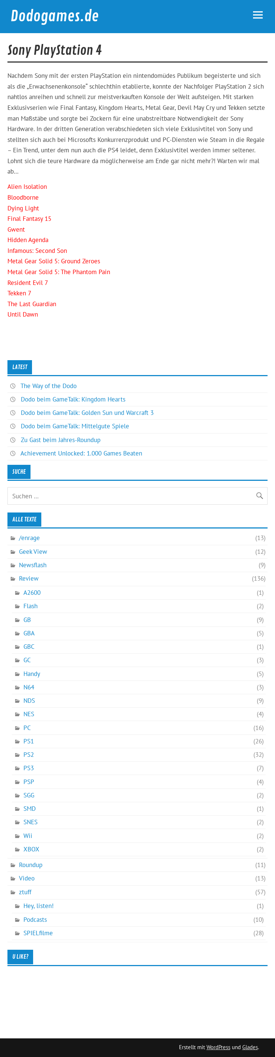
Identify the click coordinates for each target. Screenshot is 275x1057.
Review (29, 578)
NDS (29, 700)
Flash (30, 606)
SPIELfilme (38, 933)
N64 (28, 687)
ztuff (25, 892)
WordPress (218, 1047)
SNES (30, 822)
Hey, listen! (38, 906)
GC (27, 660)
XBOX (31, 849)
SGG (28, 795)
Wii (27, 836)
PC (27, 728)
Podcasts (35, 919)
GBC (29, 646)
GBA (29, 633)
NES (28, 714)
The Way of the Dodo (48, 386)
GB (27, 620)
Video (27, 878)
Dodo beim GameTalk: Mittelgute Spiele (75, 426)
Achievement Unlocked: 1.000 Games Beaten (81, 453)
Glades (250, 1047)
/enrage (29, 538)
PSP (28, 782)
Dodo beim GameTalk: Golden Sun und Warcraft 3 (87, 413)
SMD (29, 808)
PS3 (28, 768)
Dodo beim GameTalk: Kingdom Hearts (73, 399)
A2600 (32, 592)
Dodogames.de (54, 16)
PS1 (28, 741)
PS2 (28, 754)
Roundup (30, 865)
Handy (31, 674)
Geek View (33, 551)
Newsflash (33, 565)
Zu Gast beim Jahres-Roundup (60, 440)
